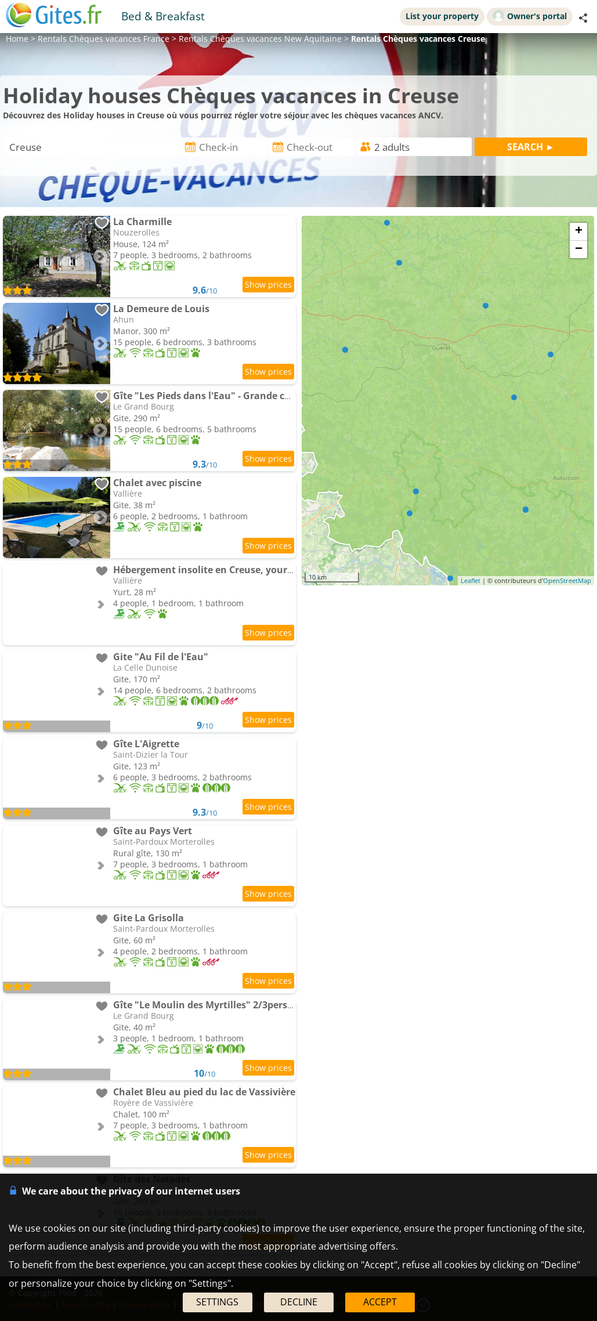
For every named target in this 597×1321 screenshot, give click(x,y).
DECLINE (298, 1301)
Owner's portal (530, 15)
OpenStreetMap (567, 580)
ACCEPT (380, 1301)
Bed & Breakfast (163, 16)
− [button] (578, 249)
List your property (442, 15)
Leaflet (470, 580)
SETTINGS (217, 1301)
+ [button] (578, 231)
